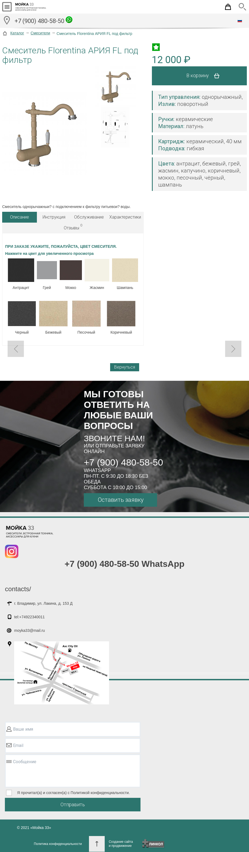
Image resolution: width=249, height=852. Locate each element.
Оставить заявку (120, 499)
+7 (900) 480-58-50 (43, 20)
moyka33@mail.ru (29, 630)
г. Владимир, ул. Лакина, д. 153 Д (43, 603)
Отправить (72, 804)
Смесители (40, 33)
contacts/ (18, 589)
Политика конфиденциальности (58, 844)
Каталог (17, 33)
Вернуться (124, 367)
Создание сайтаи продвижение (121, 844)
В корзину (205, 76)
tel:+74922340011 (29, 617)
